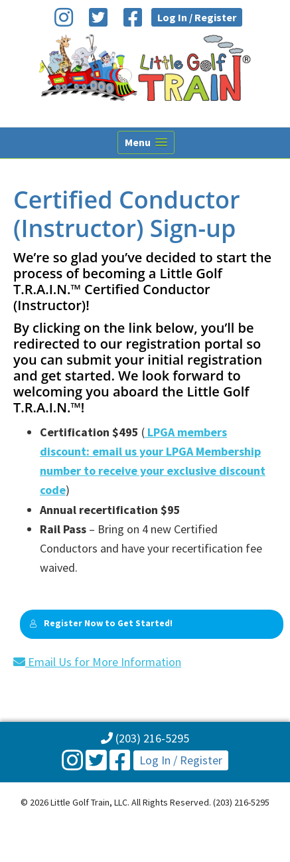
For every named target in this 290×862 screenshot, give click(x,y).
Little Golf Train (145, 68)
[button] (146, 142)
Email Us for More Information (97, 661)
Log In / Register (196, 17)
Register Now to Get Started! (101, 623)
